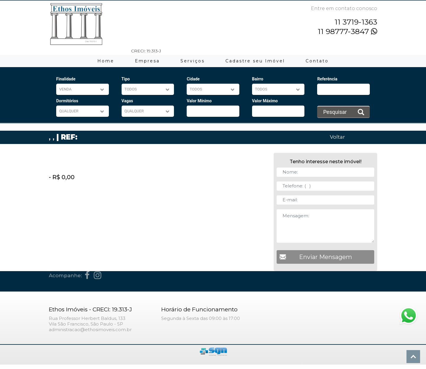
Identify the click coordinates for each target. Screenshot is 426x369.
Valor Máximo (265, 100)
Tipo (126, 79)
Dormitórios (67, 100)
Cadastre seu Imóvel (255, 61)
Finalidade (65, 79)
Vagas (127, 100)
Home (105, 61)
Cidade (193, 79)
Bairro (257, 79)
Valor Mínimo (199, 100)
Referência (327, 79)
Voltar (337, 137)
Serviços (192, 61)
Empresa (147, 61)
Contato (317, 61)
